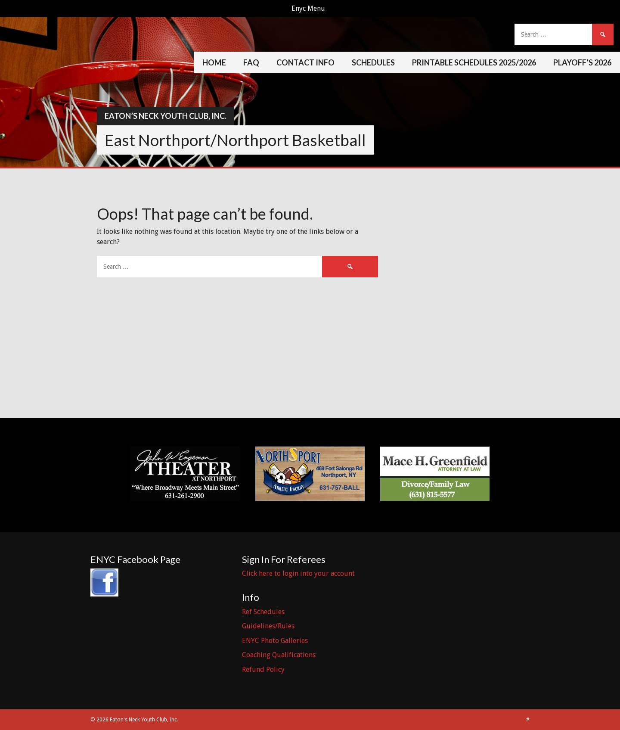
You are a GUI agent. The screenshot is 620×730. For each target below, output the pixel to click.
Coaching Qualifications (279, 655)
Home (214, 62)
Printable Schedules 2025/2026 (474, 62)
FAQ (251, 62)
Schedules (373, 62)
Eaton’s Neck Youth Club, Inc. (165, 116)
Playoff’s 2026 (582, 62)
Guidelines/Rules (268, 626)
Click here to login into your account (298, 573)
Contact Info (305, 62)
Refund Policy (263, 669)
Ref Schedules (263, 612)
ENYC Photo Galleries (275, 641)
